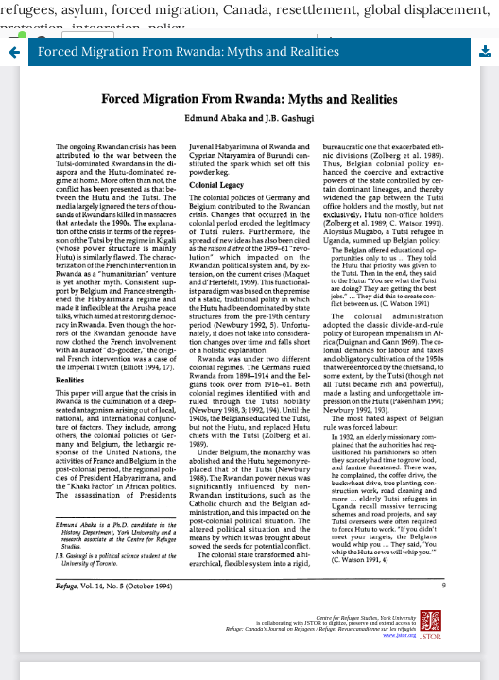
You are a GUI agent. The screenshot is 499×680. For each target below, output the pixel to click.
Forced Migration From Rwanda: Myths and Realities (188, 51)
